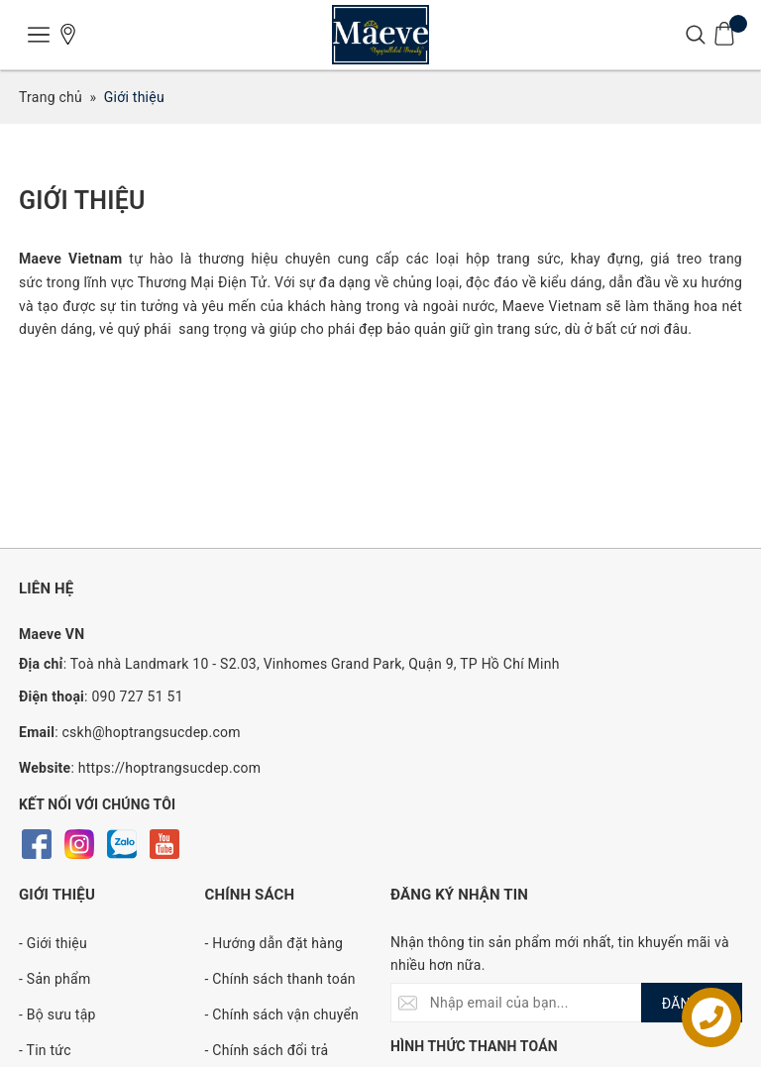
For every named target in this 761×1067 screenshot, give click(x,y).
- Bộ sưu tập (57, 1014)
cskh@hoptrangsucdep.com (151, 732)
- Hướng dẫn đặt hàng (274, 943)
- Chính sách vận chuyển (282, 1014)
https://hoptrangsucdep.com (169, 768)
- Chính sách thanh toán (280, 979)
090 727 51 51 (136, 696)
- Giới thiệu (53, 943)
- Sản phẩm (54, 979)
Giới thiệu (82, 200)
